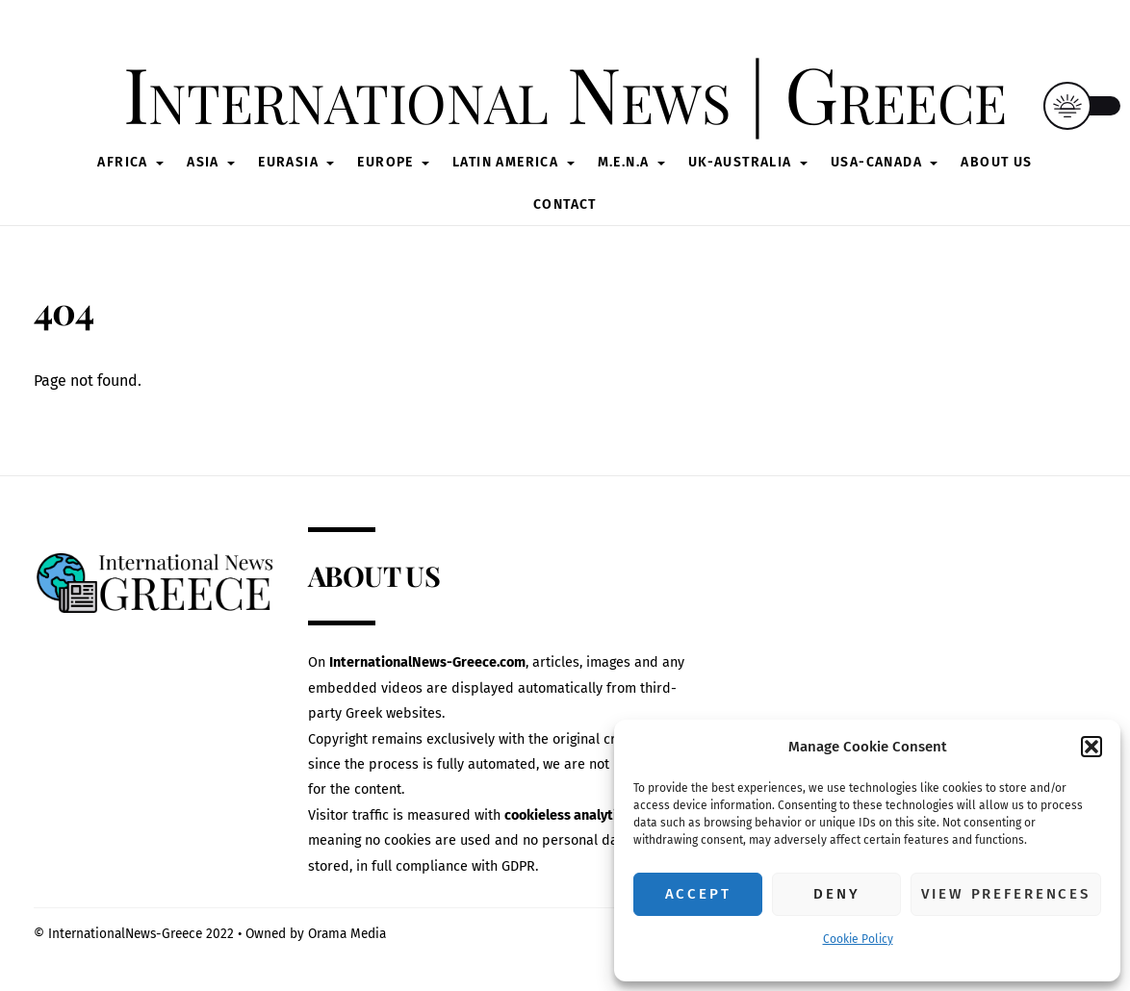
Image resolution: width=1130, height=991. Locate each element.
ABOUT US (996, 162)
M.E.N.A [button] (624, 162)
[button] (1091, 746)
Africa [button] (122, 162)
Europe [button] (385, 162)
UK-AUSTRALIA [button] (740, 162)
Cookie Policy (858, 939)
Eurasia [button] (288, 162)
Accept (698, 893)
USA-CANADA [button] (876, 162)
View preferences (1006, 893)
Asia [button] (203, 162)
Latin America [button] (505, 162)
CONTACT (565, 204)
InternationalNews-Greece (125, 934)
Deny (836, 893)
